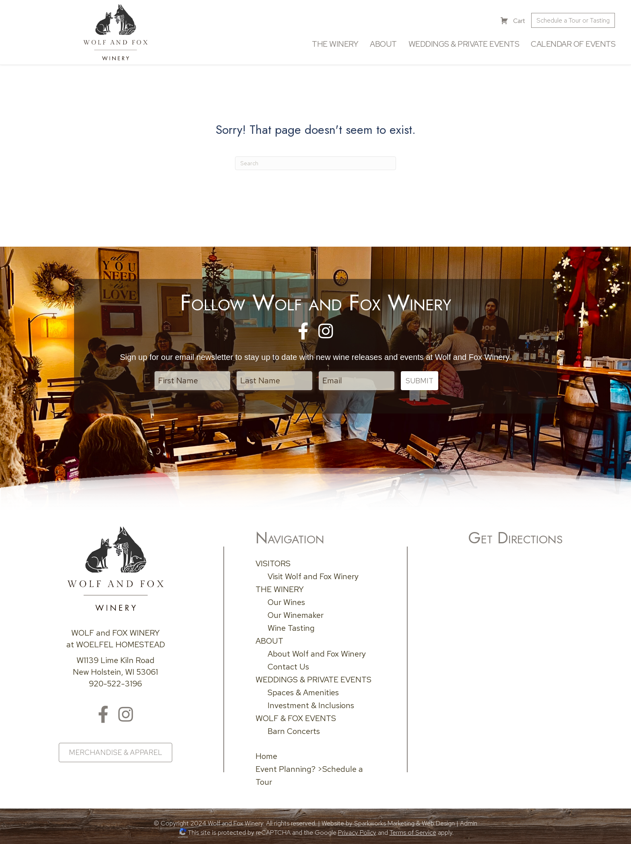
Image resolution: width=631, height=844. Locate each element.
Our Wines (286, 602)
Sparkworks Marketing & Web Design (404, 823)
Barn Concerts (294, 731)
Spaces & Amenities (303, 692)
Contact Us (288, 666)
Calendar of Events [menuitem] (573, 44)
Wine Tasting (291, 628)
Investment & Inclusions (311, 705)
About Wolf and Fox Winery (317, 654)
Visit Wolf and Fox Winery (313, 576)
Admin (468, 823)
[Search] (315, 163)
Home (266, 756)
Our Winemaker (296, 615)
